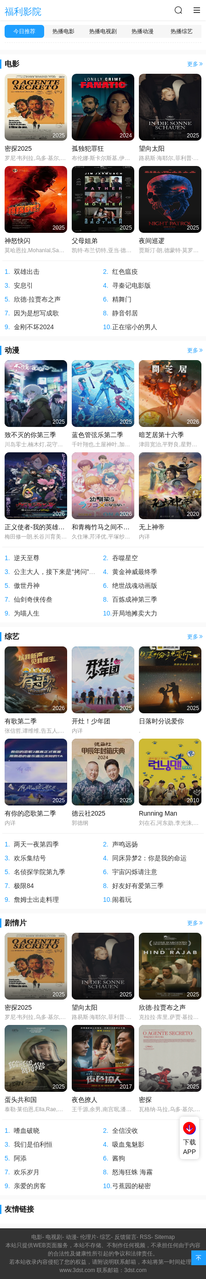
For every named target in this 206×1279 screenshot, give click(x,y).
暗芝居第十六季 (161, 434)
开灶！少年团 (91, 721)
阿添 (20, 1158)
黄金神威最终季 (134, 571)
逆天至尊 (27, 558)
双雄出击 (27, 271)
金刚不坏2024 (34, 327)
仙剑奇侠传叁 (33, 599)
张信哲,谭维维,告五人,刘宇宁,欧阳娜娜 (52, 731)
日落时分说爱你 (161, 721)
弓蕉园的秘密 (131, 1186)
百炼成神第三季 (134, 599)
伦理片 (88, 1237)
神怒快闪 (17, 240)
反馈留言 (125, 1237)
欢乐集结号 (30, 858)
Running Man (158, 813)
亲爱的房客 (30, 1186)
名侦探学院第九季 (39, 872)
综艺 (12, 636)
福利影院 (23, 11)
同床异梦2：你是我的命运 (149, 858)
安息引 (23, 285)
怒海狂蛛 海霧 (132, 1172)
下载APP (189, 1146)
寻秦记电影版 (131, 285)
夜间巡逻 (152, 240)
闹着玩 (122, 899)
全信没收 (125, 1130)
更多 (195, 64)
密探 (145, 1099)
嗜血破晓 (27, 1130)
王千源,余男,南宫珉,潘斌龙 (104, 1109)
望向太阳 (152, 148)
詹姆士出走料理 (36, 899)
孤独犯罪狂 (88, 148)
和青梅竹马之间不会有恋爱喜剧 (117, 527)
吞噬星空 (125, 558)
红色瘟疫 (125, 271)
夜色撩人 (84, 1099)
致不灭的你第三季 (30, 434)
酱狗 (118, 1158)
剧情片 (16, 923)
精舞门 (122, 299)
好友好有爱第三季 (138, 885)
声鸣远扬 (125, 844)
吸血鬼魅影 (128, 1144)
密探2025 (18, 148)
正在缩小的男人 (134, 327)
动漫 (12, 350)
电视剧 (54, 1237)
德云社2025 (88, 813)
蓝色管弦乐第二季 (97, 434)
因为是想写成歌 (36, 313)
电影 (12, 64)
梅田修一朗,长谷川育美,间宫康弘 (45, 536)
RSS (145, 1237)
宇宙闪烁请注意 (134, 872)
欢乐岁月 (27, 1172)
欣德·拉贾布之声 (37, 299)
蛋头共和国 (21, 1099)
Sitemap (164, 1237)
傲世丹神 (27, 585)
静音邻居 (125, 313)
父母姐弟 (84, 240)
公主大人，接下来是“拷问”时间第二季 (67, 571)
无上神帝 (152, 527)
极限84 (24, 885)
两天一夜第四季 (36, 844)
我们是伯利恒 (33, 1144)
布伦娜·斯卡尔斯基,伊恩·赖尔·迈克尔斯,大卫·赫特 (131, 158)
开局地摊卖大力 (134, 613)
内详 (144, 536)
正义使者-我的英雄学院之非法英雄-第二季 (65, 527)
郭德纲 (80, 823)
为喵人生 (27, 613)
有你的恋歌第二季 (30, 813)
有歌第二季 (21, 721)
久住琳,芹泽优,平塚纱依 (101, 536)
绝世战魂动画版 (134, 585)
